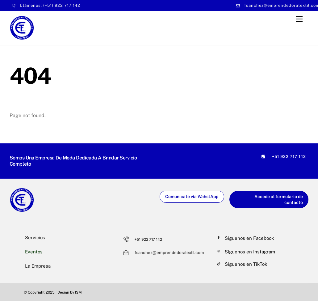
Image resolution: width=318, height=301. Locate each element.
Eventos (34, 251)
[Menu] (299, 19)
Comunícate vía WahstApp (191, 196)
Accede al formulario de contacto (278, 199)
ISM (78, 292)
